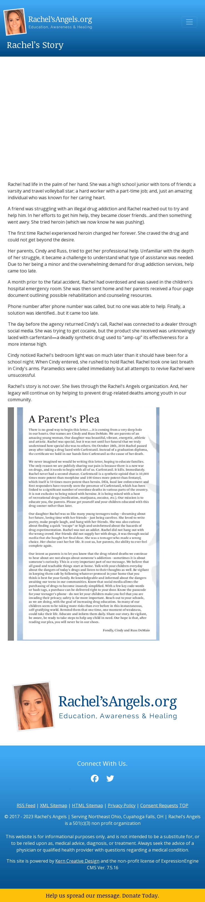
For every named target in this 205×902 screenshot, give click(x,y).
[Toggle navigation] (189, 21)
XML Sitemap (53, 805)
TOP (183, 805)
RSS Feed (26, 805)
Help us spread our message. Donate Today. (102, 895)
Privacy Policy (122, 805)
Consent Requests (159, 805)
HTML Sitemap (87, 805)
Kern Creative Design (77, 861)
